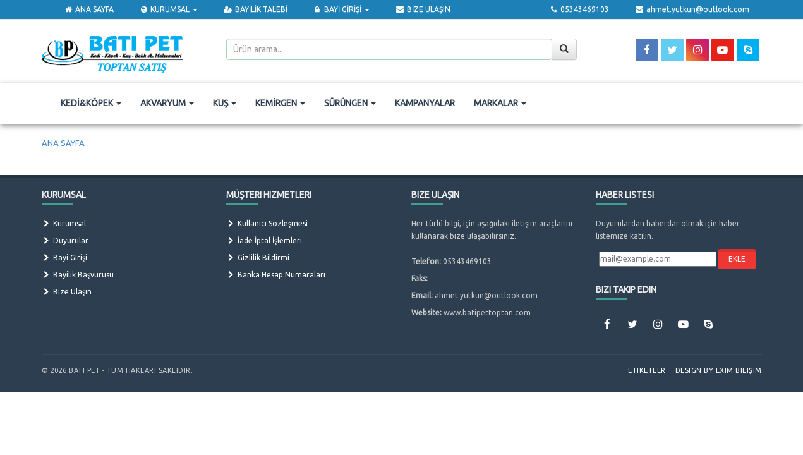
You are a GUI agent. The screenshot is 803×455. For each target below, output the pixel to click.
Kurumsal (64, 223)
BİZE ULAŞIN (422, 9)
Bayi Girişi (64, 257)
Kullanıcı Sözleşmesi (267, 223)
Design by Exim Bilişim (718, 370)
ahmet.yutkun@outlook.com (691, 9)
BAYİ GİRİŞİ (341, 9)
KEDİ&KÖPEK (91, 103)
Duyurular (65, 240)
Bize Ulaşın (67, 292)
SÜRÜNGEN (350, 103)
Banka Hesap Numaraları (275, 274)
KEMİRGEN (280, 103)
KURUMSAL (168, 9)
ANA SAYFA (89, 9)
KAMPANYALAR (425, 103)
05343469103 (579, 9)
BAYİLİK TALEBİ (255, 9)
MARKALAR (500, 103)
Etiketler (647, 370)
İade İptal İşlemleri (264, 240)
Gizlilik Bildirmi (257, 257)
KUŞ (224, 103)
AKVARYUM (167, 103)
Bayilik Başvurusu (78, 274)
